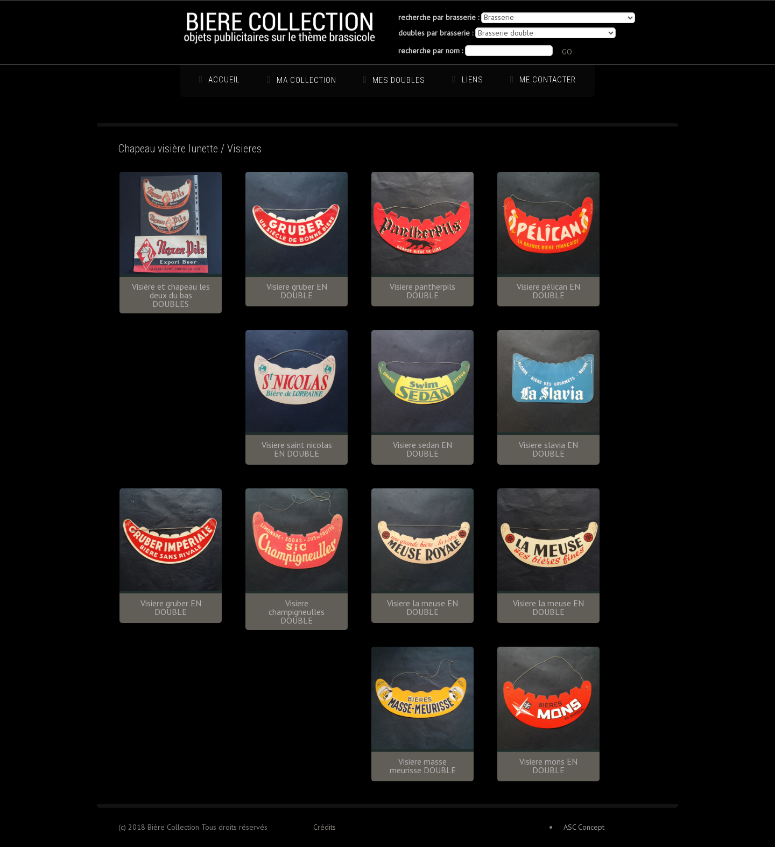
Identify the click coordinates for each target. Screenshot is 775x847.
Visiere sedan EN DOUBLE (422, 449)
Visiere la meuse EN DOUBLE (422, 607)
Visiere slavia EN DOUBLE (548, 449)
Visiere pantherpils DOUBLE (422, 290)
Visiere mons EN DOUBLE (548, 765)
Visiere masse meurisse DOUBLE (423, 765)
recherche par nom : (430, 50)
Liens (472, 80)
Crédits (324, 827)
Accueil (224, 80)
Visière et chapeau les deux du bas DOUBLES (171, 295)
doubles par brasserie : (435, 33)
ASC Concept (583, 827)
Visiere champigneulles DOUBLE (297, 612)
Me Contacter (547, 80)
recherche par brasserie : (438, 17)
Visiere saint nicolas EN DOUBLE (297, 449)
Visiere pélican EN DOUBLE (548, 290)
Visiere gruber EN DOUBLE (296, 290)
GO (567, 52)
